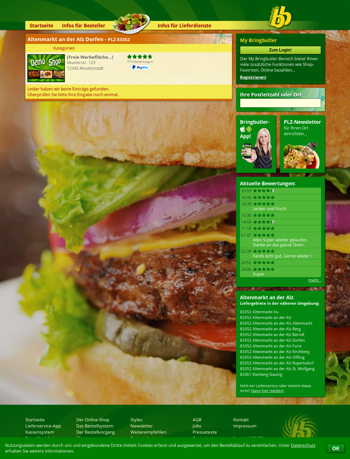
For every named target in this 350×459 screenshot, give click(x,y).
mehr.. (314, 280)
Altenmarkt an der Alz (266, 297)
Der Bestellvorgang (95, 432)
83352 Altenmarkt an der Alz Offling (272, 357)
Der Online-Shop (92, 419)
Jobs (197, 426)
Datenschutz (303, 445)
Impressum (244, 426)
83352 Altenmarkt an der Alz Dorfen (272, 340)
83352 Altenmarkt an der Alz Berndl (272, 334)
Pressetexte (205, 432)
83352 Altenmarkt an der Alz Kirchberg (274, 351)
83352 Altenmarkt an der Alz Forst (270, 345)
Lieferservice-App (43, 426)
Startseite (41, 25)
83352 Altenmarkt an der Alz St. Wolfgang (277, 368)
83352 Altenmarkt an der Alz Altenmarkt (276, 323)
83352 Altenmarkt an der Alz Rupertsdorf (277, 362)
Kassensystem (39, 432)
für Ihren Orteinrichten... (302, 144)
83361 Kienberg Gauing (261, 374)
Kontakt (241, 419)
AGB (197, 419)
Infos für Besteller (83, 25)
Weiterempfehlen (148, 432)
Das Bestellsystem (94, 426)
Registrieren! (253, 77)
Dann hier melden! (267, 390)
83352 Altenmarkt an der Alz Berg (270, 328)
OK (335, 448)
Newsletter (141, 426)
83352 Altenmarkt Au (259, 311)
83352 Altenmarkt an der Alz (265, 317)
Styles (136, 419)
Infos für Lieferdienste (184, 25)
